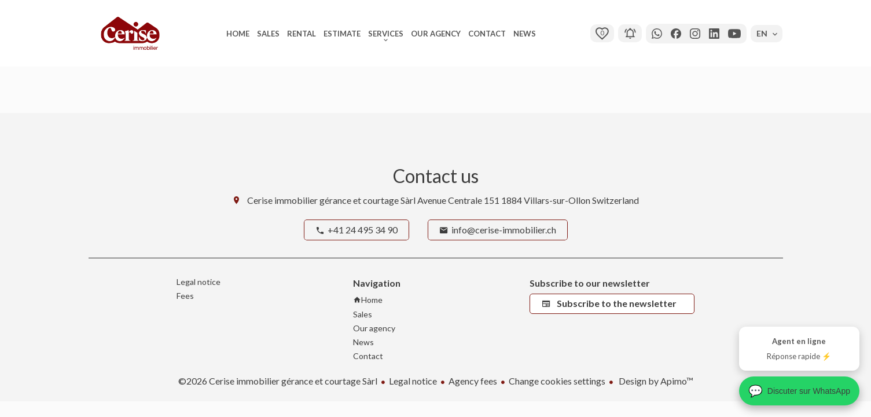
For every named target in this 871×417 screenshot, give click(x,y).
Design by (655, 380)
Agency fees (473, 380)
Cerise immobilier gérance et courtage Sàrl (331, 200)
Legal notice (413, 380)
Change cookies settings (557, 380)
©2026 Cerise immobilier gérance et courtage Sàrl (277, 380)
